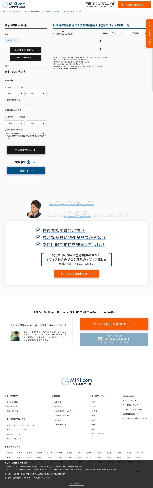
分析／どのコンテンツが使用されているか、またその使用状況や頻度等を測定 (36, 474)
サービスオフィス (131, 405)
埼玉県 (109, 452)
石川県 (29, 457)
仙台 (94, 420)
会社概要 (58, 402)
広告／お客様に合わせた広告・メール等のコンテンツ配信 (29, 478)
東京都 (129, 452)
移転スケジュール (13, 434)
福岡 (94, 429)
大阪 (94, 406)
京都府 (119, 457)
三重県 (99, 457)
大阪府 (129, 457)
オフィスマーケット (98, 396)
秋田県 (49, 452)
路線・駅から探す (13, 411)
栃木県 (89, 452)
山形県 (59, 452)
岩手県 (29, 452)
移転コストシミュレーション (17, 429)
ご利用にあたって (131, 414)
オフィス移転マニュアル (15, 419)
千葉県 (119, 452)
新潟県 (9, 457)
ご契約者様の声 (61, 424)
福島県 (69, 452)
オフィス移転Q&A (14, 438)
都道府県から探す (13, 447)
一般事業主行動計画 (62, 415)
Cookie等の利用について (26, 469)
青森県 (19, 452)
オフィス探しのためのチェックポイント (21, 425)
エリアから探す (13, 402)
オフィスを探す (11, 396)
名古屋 (95, 411)
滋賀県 (109, 457)
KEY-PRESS (130, 400)
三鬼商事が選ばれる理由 (64, 411)
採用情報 (58, 420)
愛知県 (89, 457)
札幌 (94, 415)
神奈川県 (140, 452)
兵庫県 (139, 457)
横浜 (94, 424)
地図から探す (12, 406)
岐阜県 (69, 457)
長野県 (59, 457)
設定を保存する (76, 483)
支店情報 (58, 406)
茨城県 (79, 452)
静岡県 (79, 457)
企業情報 (56, 396)
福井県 (39, 457)
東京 (94, 402)
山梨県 (49, 457)
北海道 (9, 452)
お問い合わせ (129, 396)
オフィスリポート (99, 433)
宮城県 (39, 452)
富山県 (19, 457)
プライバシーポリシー (132, 409)
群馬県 (99, 452)
